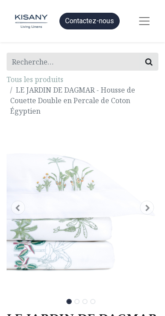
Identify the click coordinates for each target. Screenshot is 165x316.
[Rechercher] (148, 62)
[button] (18, 207)
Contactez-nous (89, 21)
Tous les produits (35, 79)
